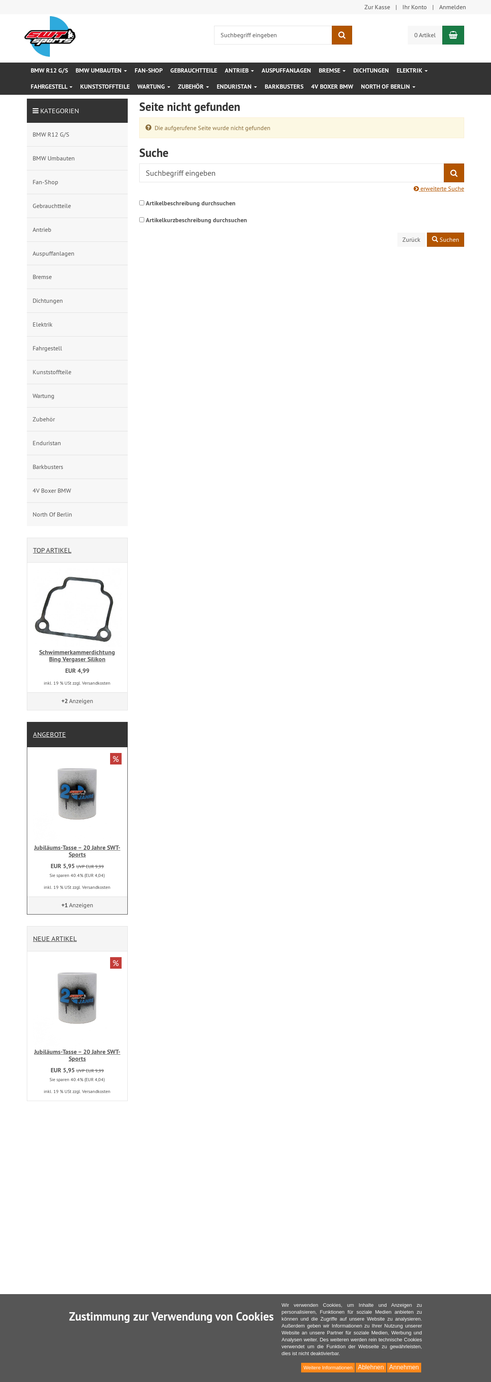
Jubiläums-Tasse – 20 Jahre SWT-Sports (77, 851)
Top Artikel (52, 550)
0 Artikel (425, 35)
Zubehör (193, 87)
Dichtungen (371, 70)
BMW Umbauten (101, 70)
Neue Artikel (55, 938)
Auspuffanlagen (286, 70)
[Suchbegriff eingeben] (273, 35)
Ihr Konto (414, 7)
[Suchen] (342, 35)
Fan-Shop (149, 70)
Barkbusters (284, 87)
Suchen (445, 239)
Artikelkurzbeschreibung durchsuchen (196, 220)
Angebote (49, 734)
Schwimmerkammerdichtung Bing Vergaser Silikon (77, 655)
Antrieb (239, 70)
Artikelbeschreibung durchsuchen (191, 203)
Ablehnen (371, 1367)
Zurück (411, 239)
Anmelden (452, 7)
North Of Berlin (388, 87)
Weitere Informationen (328, 1367)
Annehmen (404, 1367)
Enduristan (237, 87)
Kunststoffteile (105, 87)
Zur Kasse (377, 7)
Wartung (153, 87)
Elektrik (412, 70)
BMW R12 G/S (49, 70)
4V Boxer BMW (332, 87)
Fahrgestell (51, 87)
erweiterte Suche (439, 188)
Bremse (332, 70)
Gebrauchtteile (193, 70)
